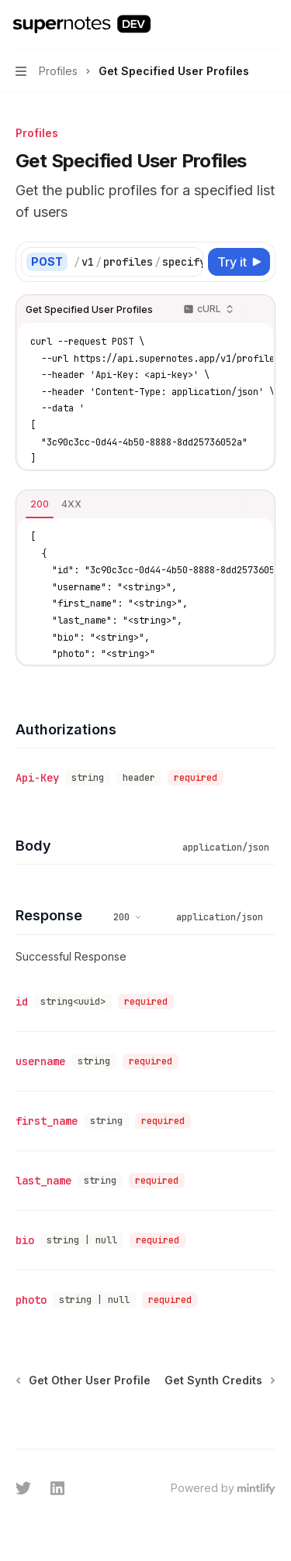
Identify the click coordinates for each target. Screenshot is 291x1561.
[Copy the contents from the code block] (255, 310)
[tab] (40, 504)
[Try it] (239, 262)
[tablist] (128, 505)
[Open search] (241, 24)
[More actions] (271, 25)
